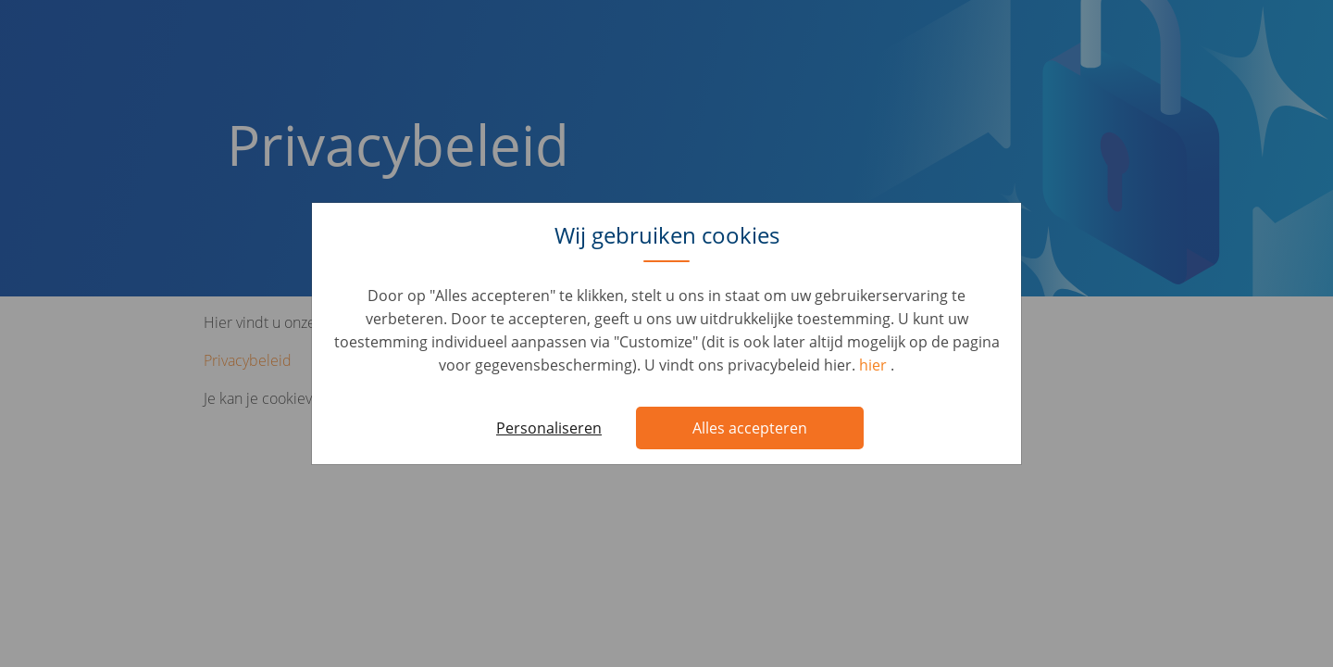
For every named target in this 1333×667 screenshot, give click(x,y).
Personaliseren (549, 428)
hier (875, 365)
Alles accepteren (749, 428)
